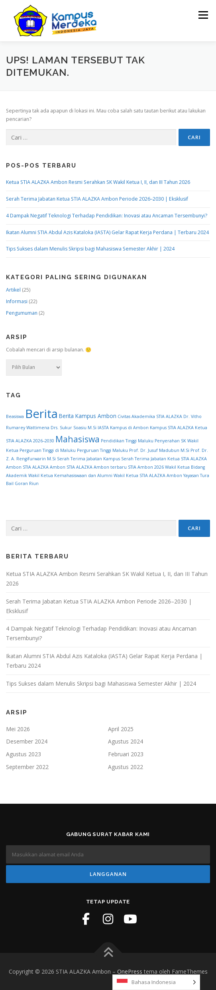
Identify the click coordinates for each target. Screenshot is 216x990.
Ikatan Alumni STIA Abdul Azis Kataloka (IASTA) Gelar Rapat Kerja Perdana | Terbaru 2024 (107, 232)
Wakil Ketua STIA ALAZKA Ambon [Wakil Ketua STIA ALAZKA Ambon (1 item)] (148, 475)
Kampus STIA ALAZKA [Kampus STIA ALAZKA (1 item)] (172, 427)
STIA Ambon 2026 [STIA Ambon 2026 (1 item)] (146, 467)
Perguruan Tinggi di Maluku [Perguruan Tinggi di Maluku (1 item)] (48, 450)
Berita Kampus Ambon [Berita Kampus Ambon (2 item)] (87, 416)
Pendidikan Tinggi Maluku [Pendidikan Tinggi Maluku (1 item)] (127, 441)
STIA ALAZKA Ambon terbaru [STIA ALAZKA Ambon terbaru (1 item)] (97, 467)
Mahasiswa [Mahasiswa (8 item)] (77, 439)
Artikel (13, 289)
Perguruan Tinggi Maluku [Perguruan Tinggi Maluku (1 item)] (102, 450)
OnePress (129, 971)
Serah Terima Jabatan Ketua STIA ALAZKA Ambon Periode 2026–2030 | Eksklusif (97, 198)
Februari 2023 (125, 754)
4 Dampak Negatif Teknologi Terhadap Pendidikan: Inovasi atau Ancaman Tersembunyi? (106, 215)
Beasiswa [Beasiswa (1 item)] (15, 416)
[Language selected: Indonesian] (156, 982)
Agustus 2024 (125, 741)
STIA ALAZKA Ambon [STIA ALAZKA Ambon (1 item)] (44, 467)
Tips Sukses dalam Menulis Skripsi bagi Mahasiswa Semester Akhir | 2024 (90, 248)
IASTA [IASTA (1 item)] (103, 427)
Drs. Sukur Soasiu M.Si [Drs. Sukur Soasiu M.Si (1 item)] (73, 427)
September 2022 (27, 767)
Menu (202, 15)
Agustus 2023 (23, 754)
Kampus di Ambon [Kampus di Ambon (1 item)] (129, 427)
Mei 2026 (18, 729)
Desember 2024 (26, 741)
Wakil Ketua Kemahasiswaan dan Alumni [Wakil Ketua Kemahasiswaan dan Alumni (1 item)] (70, 475)
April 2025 (121, 729)
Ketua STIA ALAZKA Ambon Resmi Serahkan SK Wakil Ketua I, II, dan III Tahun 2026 (98, 182)
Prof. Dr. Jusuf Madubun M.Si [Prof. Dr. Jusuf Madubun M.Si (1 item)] (159, 450)
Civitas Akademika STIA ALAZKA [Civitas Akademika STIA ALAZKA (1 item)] (150, 416)
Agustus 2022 (125, 767)
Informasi (16, 301)
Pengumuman (21, 313)
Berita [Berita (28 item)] (41, 414)
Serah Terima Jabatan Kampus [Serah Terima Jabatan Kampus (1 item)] (88, 458)
